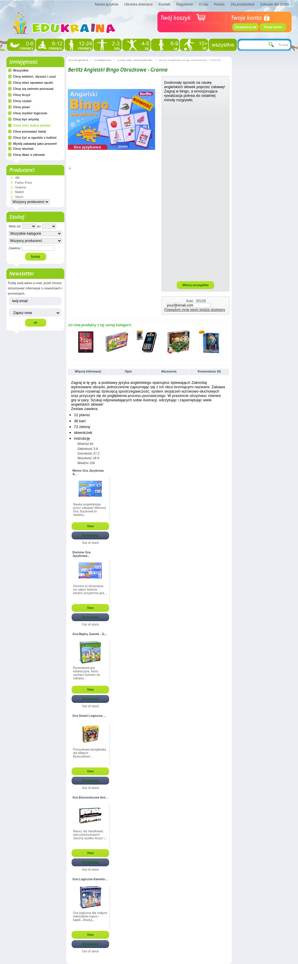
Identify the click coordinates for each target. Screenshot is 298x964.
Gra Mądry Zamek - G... (89, 634)
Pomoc (219, 4)
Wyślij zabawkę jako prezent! (35, 143)
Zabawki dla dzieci (274, 4)
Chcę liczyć (22, 95)
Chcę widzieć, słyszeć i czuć (34, 76)
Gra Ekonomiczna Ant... (90, 797)
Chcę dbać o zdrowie (29, 154)
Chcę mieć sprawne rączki (33, 82)
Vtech (19, 197)
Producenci (21, 170)
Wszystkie (21, 70)
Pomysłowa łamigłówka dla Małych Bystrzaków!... (89, 753)
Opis (128, 371)
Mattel (19, 192)
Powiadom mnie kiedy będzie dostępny (194, 310)
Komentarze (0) (209, 371)
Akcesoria (169, 371)
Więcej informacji (88, 371)
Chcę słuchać (23, 148)
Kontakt (165, 4)
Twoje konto (273, 27)
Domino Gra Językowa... (81, 553)
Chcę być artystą (26, 119)
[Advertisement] (195, 191)
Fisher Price (23, 182)
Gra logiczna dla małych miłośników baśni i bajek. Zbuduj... (90, 916)
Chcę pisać (21, 107)
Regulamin (184, 4)
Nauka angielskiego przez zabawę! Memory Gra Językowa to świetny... (89, 509)
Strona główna (78, 59)
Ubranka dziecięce (138, 4)
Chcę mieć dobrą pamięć (32, 125)
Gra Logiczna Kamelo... (89, 879)
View (90, 526)
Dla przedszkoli (242, 4)
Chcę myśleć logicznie (30, 113)
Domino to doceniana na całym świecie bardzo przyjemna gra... (90, 589)
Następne (227, 341)
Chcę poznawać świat (29, 131)
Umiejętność (23, 62)
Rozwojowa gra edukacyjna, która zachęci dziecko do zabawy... (86, 673)
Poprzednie (69, 341)
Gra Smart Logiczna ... (89, 715)
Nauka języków (106, 4)
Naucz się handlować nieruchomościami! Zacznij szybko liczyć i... (90, 834)
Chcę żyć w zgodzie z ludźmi (34, 137)
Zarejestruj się (246, 27)
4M (17, 177)
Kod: (190, 301)
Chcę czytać (22, 101)
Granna (20, 187)
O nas (203, 4)
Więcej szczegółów (195, 285)
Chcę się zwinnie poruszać (33, 88)
